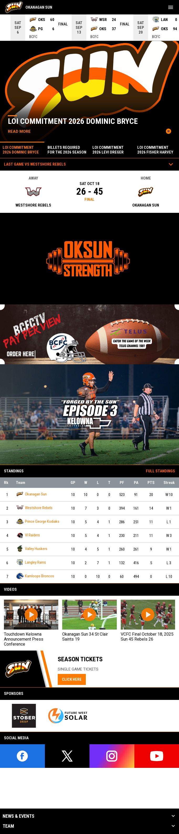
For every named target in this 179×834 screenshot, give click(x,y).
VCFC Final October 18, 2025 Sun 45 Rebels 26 (147, 637)
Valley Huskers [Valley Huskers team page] (31, 548)
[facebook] (22, 756)
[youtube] (156, 756)
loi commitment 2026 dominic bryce (73, 121)
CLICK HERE (72, 679)
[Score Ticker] (89, 27)
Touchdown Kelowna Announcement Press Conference (23, 639)
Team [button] (8, 826)
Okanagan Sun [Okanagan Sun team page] (31, 494)
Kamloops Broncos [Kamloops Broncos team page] (35, 576)
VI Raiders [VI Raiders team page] (28, 535)
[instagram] (112, 756)
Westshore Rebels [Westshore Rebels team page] (34, 507)
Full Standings (160, 471)
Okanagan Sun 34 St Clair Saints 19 (85, 637)
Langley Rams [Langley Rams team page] (31, 562)
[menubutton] (170, 7)
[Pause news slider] (168, 131)
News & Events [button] (18, 816)
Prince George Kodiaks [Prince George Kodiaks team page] (37, 521)
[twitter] (67, 756)
